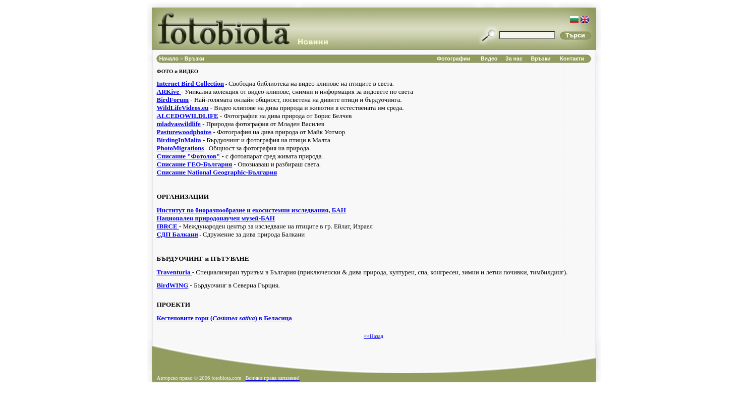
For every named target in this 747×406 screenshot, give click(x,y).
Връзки (194, 58)
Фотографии (453, 58)
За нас (514, 58)
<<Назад (373, 336)
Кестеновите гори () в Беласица (224, 318)
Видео (489, 58)
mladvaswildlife (179, 124)
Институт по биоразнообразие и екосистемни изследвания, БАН (251, 210)
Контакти (572, 58)
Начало (170, 58)
